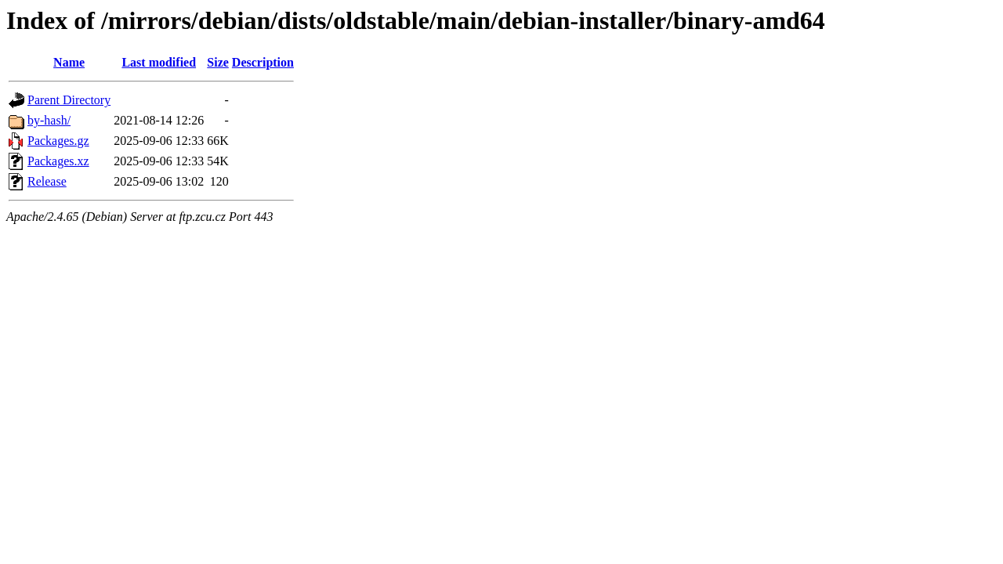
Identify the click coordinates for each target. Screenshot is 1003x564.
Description (263, 62)
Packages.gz (58, 140)
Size (218, 62)
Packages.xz (58, 161)
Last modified (158, 62)
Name (69, 62)
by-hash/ (49, 120)
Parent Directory (68, 100)
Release (47, 181)
